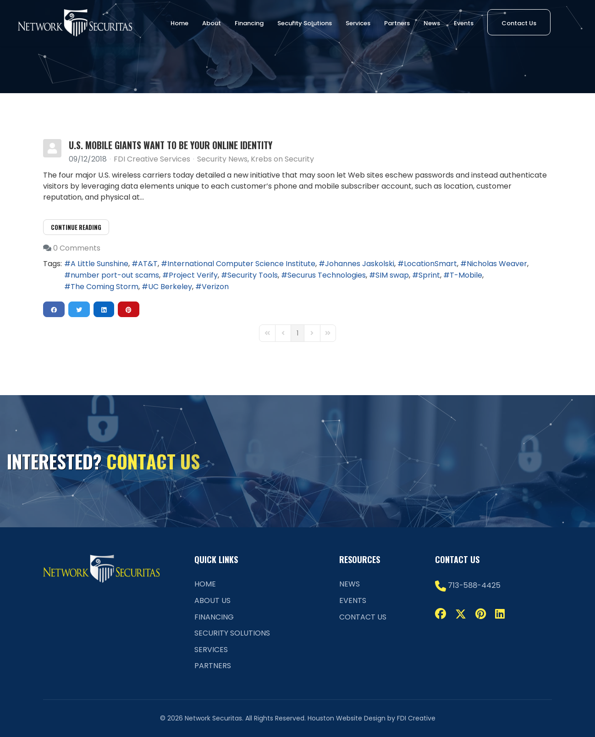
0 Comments (76, 248)
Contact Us (518, 23)
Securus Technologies (326, 275)
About (211, 23)
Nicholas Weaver (497, 263)
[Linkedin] (500, 613)
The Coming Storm (104, 286)
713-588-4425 (474, 585)
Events (464, 23)
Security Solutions (304, 23)
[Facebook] (440, 613)
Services (358, 23)
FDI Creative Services (152, 159)
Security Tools (252, 275)
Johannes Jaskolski (359, 263)
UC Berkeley (170, 286)
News (432, 23)
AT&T (148, 263)
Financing (249, 23)
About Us (212, 600)
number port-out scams (115, 275)
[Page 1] (297, 333)
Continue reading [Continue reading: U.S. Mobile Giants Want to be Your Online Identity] (76, 227)
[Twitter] (460, 613)
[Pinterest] (480, 613)
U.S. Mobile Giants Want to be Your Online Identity (170, 145)
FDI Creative (416, 718)
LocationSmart (430, 263)
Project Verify (193, 275)
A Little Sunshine (99, 263)
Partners (397, 23)
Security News (222, 159)
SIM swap (392, 275)
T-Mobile (466, 275)
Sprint (429, 275)
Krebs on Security (282, 159)
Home (179, 23)
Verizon (215, 286)
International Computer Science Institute (241, 263)
